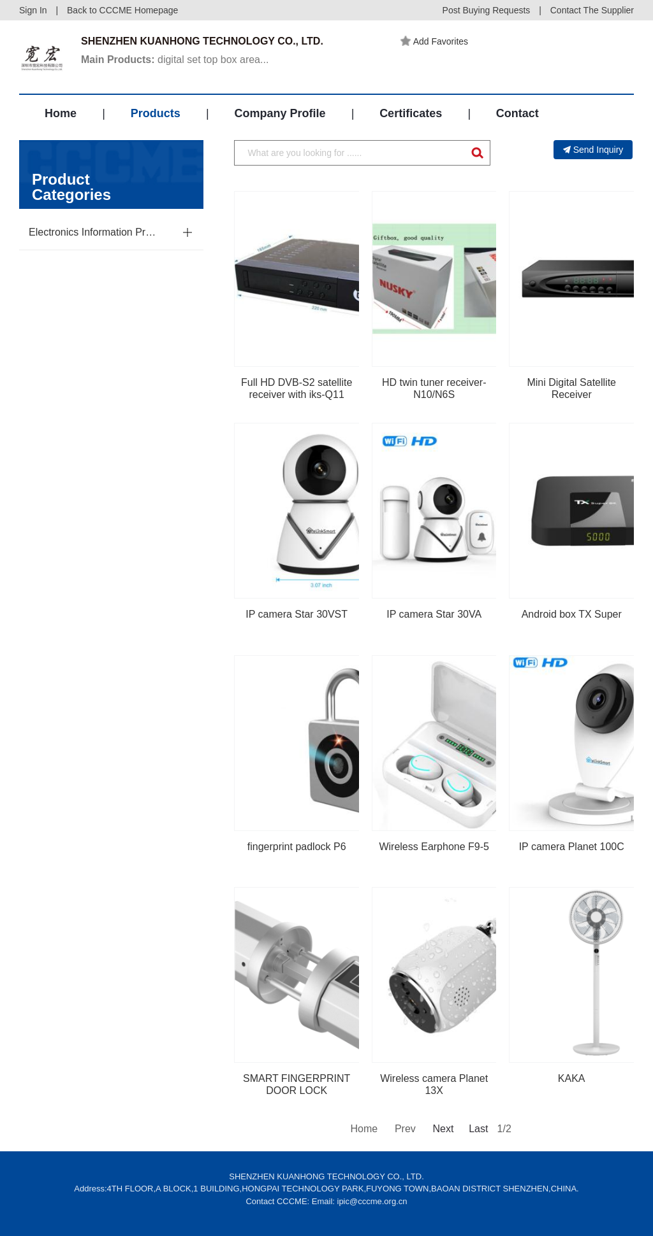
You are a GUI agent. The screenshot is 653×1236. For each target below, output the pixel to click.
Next (441, 1128)
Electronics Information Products (95, 232)
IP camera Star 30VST (297, 614)
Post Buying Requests (487, 10)
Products (155, 113)
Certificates (410, 113)
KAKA (571, 1078)
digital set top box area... (174, 59)
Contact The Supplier (592, 10)
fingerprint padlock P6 (296, 846)
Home (61, 113)
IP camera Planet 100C (571, 846)
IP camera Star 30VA (433, 614)
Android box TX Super (572, 614)
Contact (517, 113)
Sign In (33, 10)
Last (478, 1128)
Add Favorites (434, 41)
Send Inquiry (593, 150)
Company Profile (279, 113)
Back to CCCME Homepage (122, 10)
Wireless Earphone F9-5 (434, 846)
